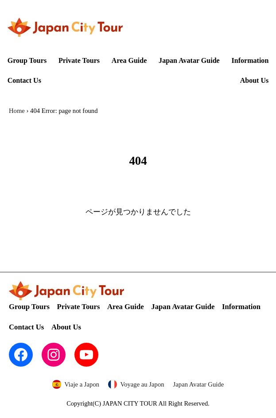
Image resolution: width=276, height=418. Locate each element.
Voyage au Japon (142, 384)
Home (17, 110)
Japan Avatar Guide (198, 384)
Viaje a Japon (81, 384)
